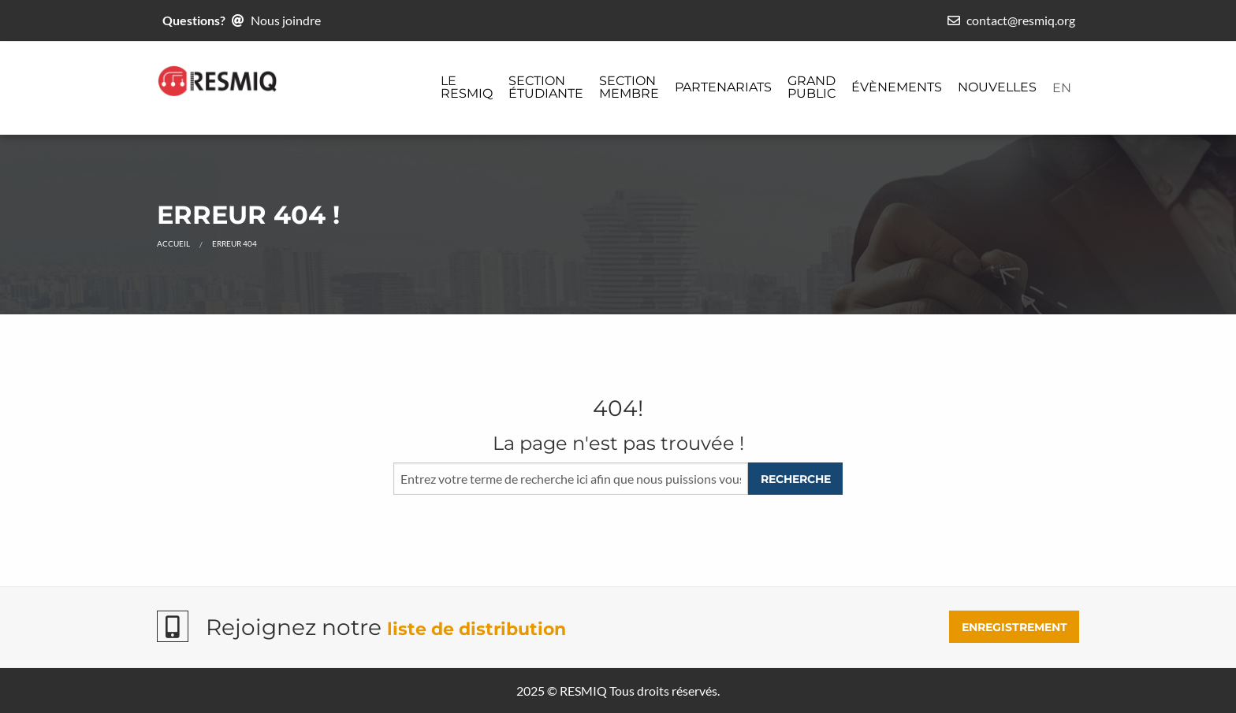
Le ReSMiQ (467, 87)
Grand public (811, 87)
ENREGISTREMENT (1014, 627)
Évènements (896, 87)
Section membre (629, 87)
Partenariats (723, 87)
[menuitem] (467, 88)
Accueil (173, 243)
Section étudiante (545, 87)
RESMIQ (583, 690)
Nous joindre (286, 20)
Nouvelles (997, 87)
